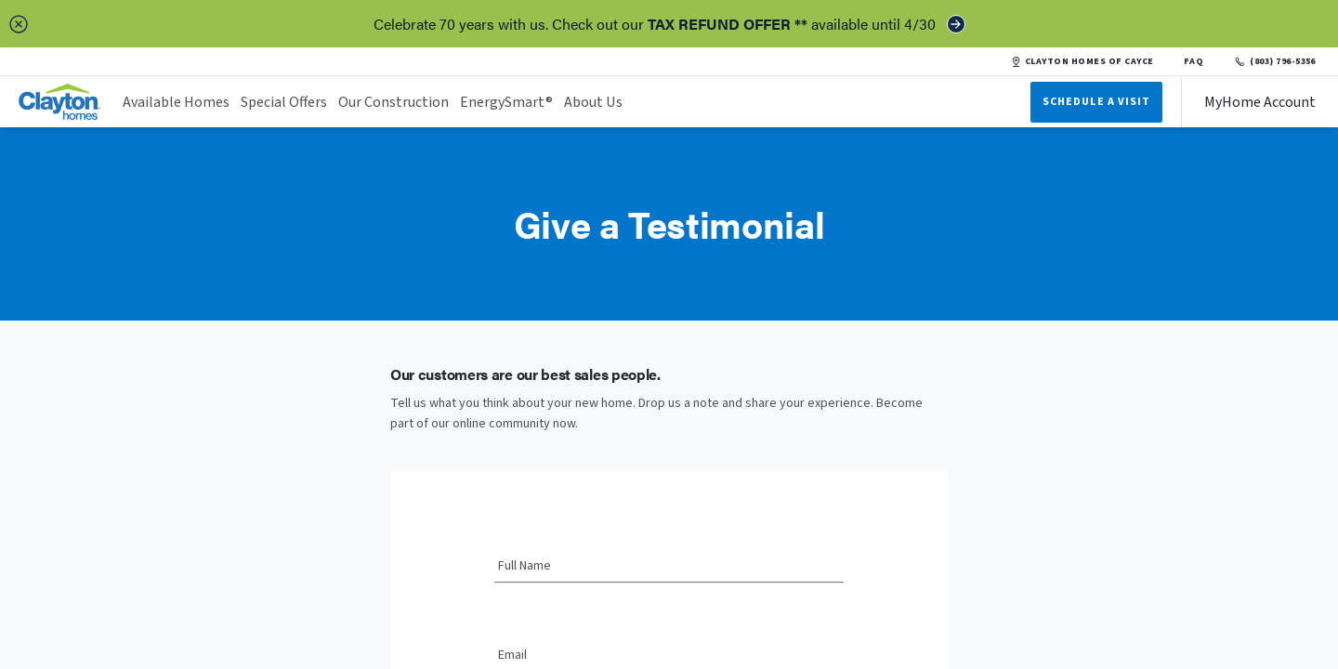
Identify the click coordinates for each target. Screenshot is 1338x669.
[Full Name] (669, 567)
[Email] (669, 656)
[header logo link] (59, 102)
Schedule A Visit (1096, 102)
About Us (593, 102)
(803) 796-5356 (1274, 61)
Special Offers (284, 102)
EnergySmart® (506, 102)
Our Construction (393, 102)
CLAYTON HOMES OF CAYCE (1082, 61)
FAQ (1194, 61)
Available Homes (176, 102)
